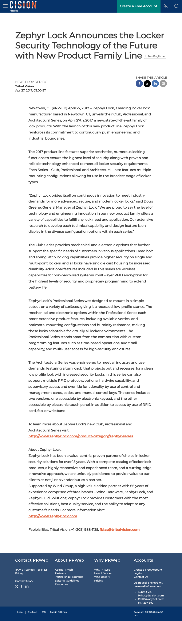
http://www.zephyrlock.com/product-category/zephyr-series (80, 436)
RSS (43, 612)
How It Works (102, 573)
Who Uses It (102, 576)
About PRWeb (64, 569)
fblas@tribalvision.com (120, 530)
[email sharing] (163, 84)
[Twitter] (17, 586)
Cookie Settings (58, 612)
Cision (156, 612)
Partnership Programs (69, 576)
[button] (176, 6)
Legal (20, 612)
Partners (60, 573)
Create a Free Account (148, 569)
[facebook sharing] (139, 84)
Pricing (98, 580)
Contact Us (24, 581)
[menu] (5, 6)
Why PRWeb (102, 569)
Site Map (32, 612)
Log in (138, 573)
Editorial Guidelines (67, 580)
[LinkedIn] (27, 586)
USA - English (155, 56)
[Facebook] (22, 586)
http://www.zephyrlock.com (52, 516)
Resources (61, 584)
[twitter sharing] (147, 84)
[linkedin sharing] (155, 84)
